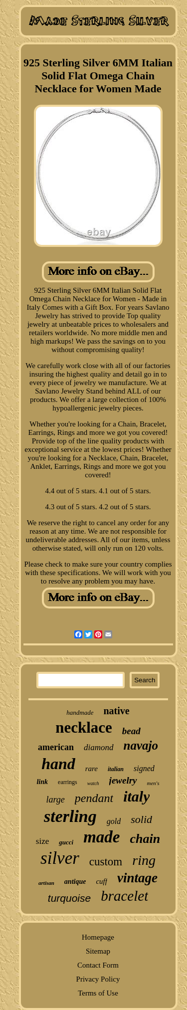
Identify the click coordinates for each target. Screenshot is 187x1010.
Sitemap (98, 951)
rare (91, 769)
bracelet (124, 896)
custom (105, 861)
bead (131, 731)
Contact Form (98, 965)
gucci (66, 842)
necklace (83, 727)
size (42, 841)
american (56, 747)
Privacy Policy (98, 979)
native (116, 710)
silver (59, 858)
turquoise (69, 898)
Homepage (98, 937)
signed (144, 768)
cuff (101, 881)
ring (144, 860)
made (101, 837)
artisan (46, 883)
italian (116, 769)
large (55, 800)
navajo (141, 745)
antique (75, 881)
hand (58, 764)
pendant (94, 798)
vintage (137, 877)
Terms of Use (98, 993)
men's (153, 783)
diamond (99, 747)
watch (93, 783)
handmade (79, 712)
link (42, 782)
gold (114, 821)
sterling (70, 816)
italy (136, 796)
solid (141, 819)
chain (145, 838)
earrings (67, 782)
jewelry (123, 780)
